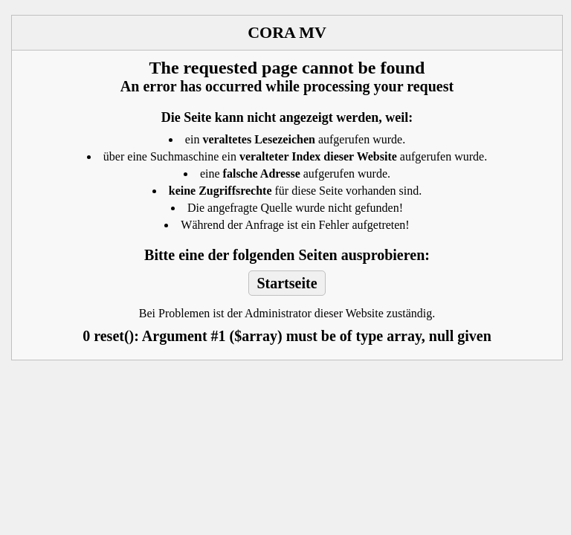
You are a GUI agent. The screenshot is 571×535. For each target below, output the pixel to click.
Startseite (287, 283)
